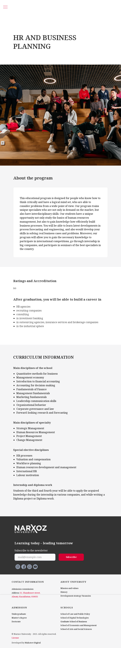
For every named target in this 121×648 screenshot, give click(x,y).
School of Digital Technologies (74, 617)
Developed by (26, 642)
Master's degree (19, 617)
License (15, 637)
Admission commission (22, 589)
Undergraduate (19, 614)
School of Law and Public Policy (75, 614)
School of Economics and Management (78, 625)
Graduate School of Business (73, 621)
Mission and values (69, 588)
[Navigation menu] (5, 7)
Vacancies (86, 595)
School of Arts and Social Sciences (76, 629)
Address (15, 592)
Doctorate (16, 621)
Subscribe (71, 556)
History (63, 592)
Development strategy (70, 595)
